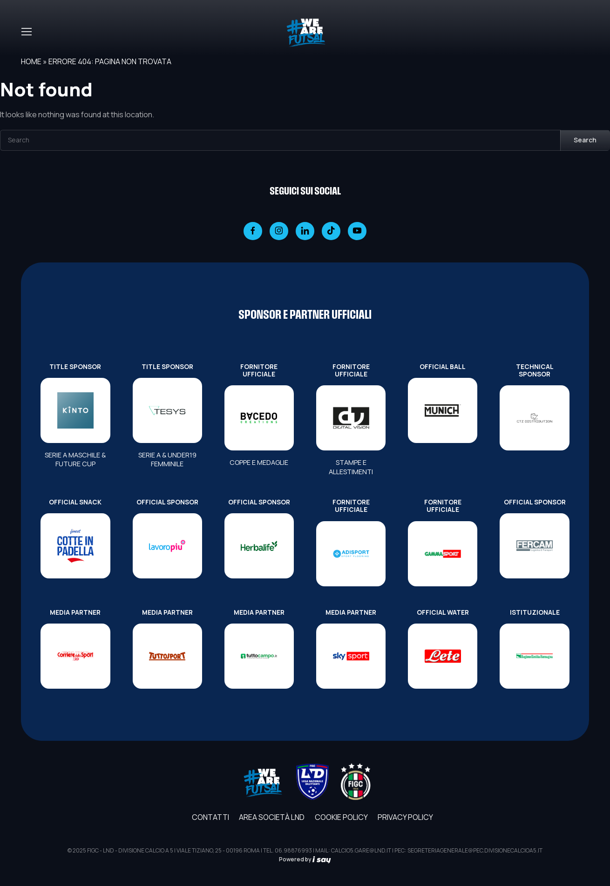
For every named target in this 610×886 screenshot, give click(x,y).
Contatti (210, 817)
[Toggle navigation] (26, 31)
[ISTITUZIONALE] (534, 656)
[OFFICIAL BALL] (442, 410)
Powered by (305, 859)
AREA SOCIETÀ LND (272, 817)
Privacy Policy (405, 817)
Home (31, 61)
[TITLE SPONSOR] (75, 410)
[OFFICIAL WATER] (442, 656)
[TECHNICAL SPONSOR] (534, 417)
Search (585, 139)
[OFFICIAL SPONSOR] (167, 545)
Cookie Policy (341, 817)
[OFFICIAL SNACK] (75, 545)
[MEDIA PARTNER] (75, 656)
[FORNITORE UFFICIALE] (259, 417)
